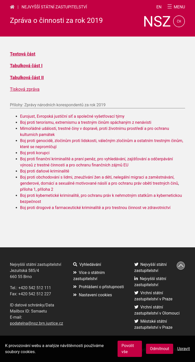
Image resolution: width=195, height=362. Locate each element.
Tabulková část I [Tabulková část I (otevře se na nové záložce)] (26, 65)
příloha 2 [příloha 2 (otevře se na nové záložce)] (45, 189)
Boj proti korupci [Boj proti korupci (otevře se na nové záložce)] (35, 152)
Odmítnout (159, 348)
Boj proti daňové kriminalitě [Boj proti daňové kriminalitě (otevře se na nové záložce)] (44, 171)
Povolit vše (128, 348)
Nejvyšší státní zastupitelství (54, 7)
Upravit (183, 348)
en (159, 7)
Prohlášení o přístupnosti (98, 286)
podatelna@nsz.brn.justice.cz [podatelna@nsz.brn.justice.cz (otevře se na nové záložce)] (36, 323)
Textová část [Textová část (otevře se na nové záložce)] (22, 54)
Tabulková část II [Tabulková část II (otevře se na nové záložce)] (27, 77)
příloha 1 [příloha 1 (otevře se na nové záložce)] (28, 189)
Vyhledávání (87, 264)
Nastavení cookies (92, 294)
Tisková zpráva (25, 89)
